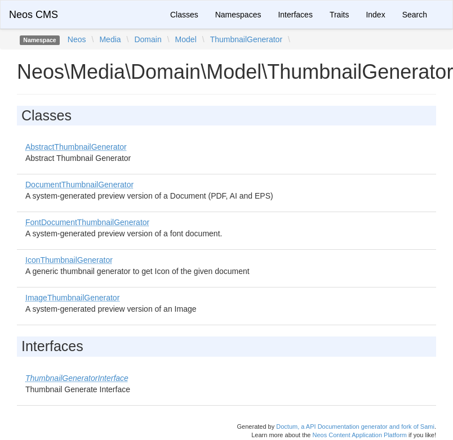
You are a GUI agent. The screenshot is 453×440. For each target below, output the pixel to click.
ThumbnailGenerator (246, 39)
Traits (339, 14)
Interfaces (295, 14)
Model (186, 39)
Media (110, 39)
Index (375, 14)
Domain (147, 39)
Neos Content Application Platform (359, 435)
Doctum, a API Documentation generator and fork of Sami (355, 426)
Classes (184, 14)
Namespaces (238, 14)
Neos (77, 39)
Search (414, 14)
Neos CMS (33, 14)
